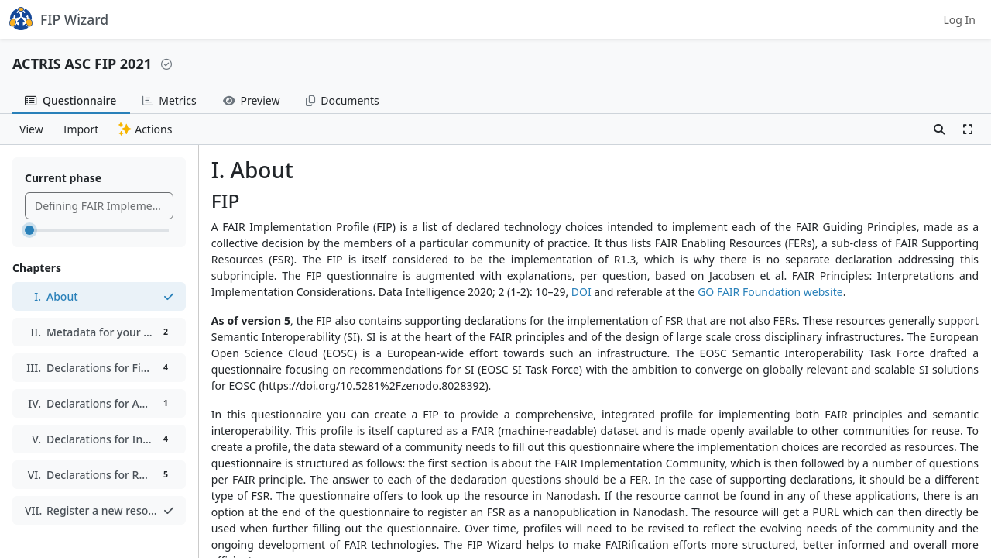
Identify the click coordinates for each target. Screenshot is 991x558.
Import (81, 129)
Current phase (63, 177)
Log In (960, 19)
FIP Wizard (58, 18)
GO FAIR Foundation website (770, 291)
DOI (581, 291)
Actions (145, 129)
